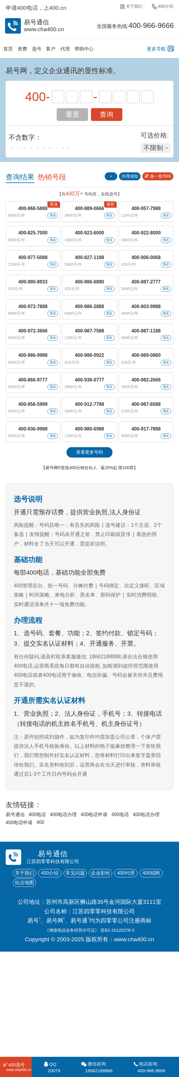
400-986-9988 (32, 410)
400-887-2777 (146, 313)
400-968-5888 (32, 216)
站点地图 (96, 978)
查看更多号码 (89, 537)
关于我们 (121, 8)
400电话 (47, 902)
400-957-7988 (146, 216)
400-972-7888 (32, 345)
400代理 (29, 978)
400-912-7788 (89, 474)
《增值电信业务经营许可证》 (66, 1027)
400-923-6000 (89, 248)
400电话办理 (82, 902)
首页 (10, 50)
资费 (29, 50)
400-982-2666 (146, 442)
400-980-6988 (89, 506)
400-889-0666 (89, 216)
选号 (48, 50)
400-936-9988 (32, 506)
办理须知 (116, 180)
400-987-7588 (89, 377)
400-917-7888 (146, 506)
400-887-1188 (146, 377)
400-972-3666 (32, 377)
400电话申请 (122, 902)
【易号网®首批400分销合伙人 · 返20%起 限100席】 (89, 553)
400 (120, 912)
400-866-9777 (32, 442)
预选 (48, 225)
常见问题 (96, 965)
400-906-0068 (146, 280)
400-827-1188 (89, 280)
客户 (67, 50)
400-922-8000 (146, 248)
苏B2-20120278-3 (127, 1027)
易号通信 (18, 902)
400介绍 (159, 8)
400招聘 (62, 978)
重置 (72, 117)
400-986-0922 (89, 410)
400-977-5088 (32, 280)
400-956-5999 (32, 474)
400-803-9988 (146, 345)
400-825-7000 (32, 248)
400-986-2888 (89, 345)
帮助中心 (110, 50)
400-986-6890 (89, 313)
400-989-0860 (146, 410)
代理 (85, 50)
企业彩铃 (130, 965)
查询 (106, 117)
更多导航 (150, 50)
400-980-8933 (32, 313)
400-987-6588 (146, 474)
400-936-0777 (89, 442)
